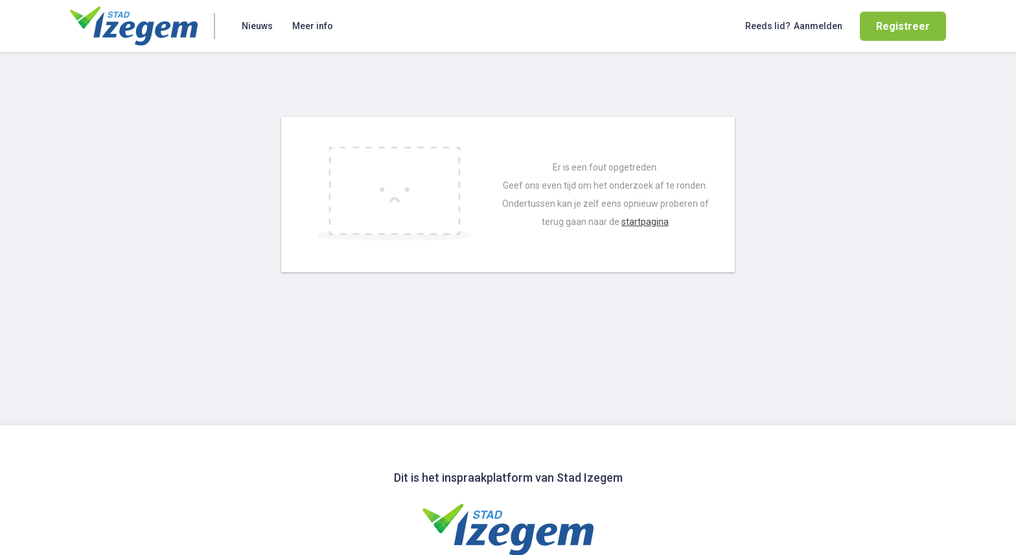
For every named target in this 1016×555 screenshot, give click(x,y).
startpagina (645, 222)
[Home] (134, 26)
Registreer (903, 26)
